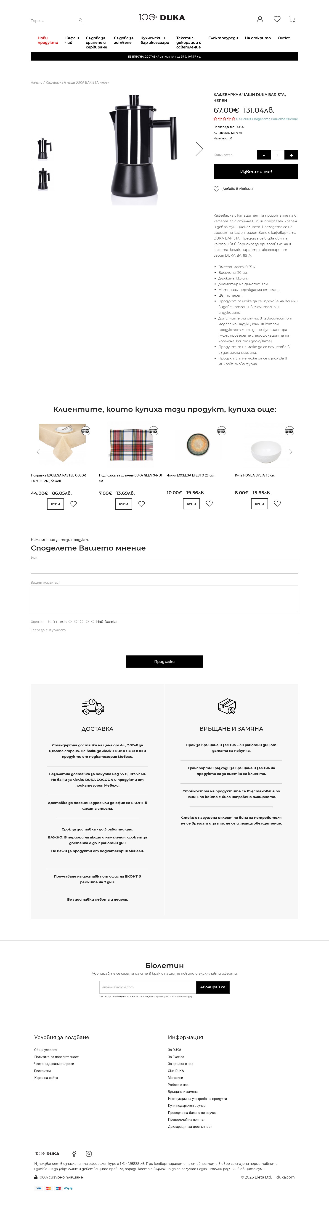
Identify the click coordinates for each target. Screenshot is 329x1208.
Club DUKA (176, 1082)
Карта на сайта (46, 1089)
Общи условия (45, 1061)
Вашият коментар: (45, 594)
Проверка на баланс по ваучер (192, 1124)
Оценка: (37, 633)
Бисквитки (42, 1082)
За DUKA (174, 1061)
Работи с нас (178, 1096)
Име (34, 569)
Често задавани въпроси (54, 1075)
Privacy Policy (158, 1007)
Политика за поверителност (56, 1068)
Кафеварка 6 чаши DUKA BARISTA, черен (77, 94)
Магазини (175, 1089)
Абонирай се (212, 998)
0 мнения (243, 130)
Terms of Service (178, 1007)
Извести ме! (256, 183)
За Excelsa (176, 1068)
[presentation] (37, 463)
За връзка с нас (180, 1075)
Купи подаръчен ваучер (186, 1117)
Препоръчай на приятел (186, 1131)
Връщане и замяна (183, 1103)
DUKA (240, 138)
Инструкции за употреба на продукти (197, 1110)
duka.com (285, 1188)
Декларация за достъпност (190, 1138)
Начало (36, 94)
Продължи (164, 673)
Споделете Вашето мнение (275, 130)
